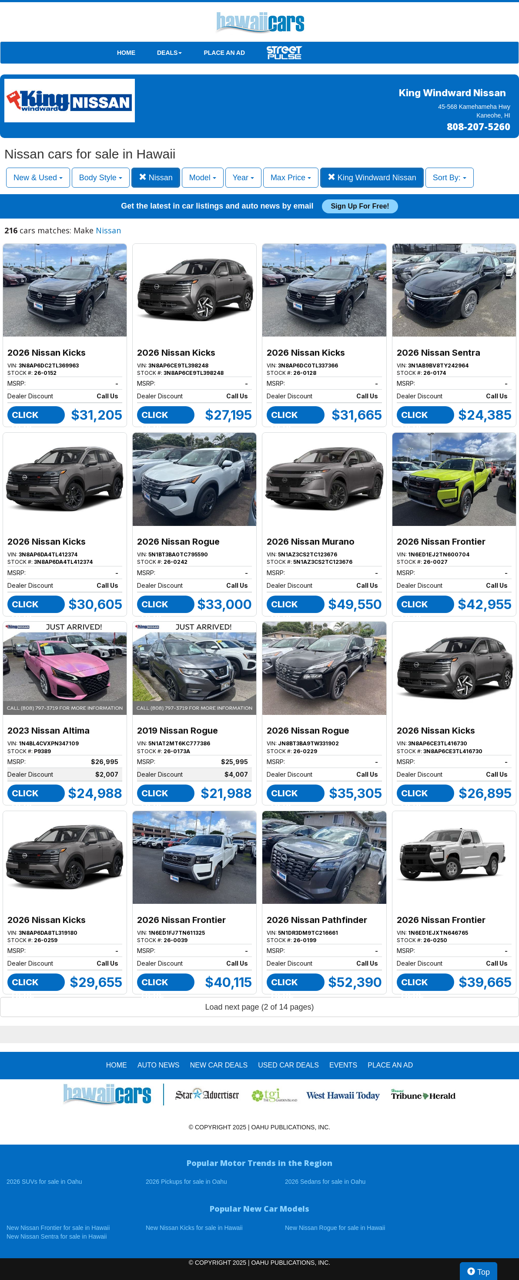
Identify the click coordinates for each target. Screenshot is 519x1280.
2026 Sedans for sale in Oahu (325, 1181)
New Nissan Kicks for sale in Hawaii (194, 1227)
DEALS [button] (169, 52)
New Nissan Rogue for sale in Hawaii (335, 1227)
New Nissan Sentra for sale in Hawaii (57, 1236)
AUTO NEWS (158, 1065)
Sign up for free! (360, 206)
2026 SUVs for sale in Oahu (44, 1181)
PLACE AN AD (224, 52)
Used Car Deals (288, 1065)
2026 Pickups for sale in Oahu (186, 1181)
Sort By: (449, 177)
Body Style (100, 177)
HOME (126, 52)
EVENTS (343, 1065)
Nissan (156, 177)
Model (202, 177)
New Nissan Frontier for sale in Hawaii (58, 1227)
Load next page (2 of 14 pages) (259, 1007)
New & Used (38, 177)
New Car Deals (219, 1065)
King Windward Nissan (372, 177)
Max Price (291, 177)
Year (243, 177)
